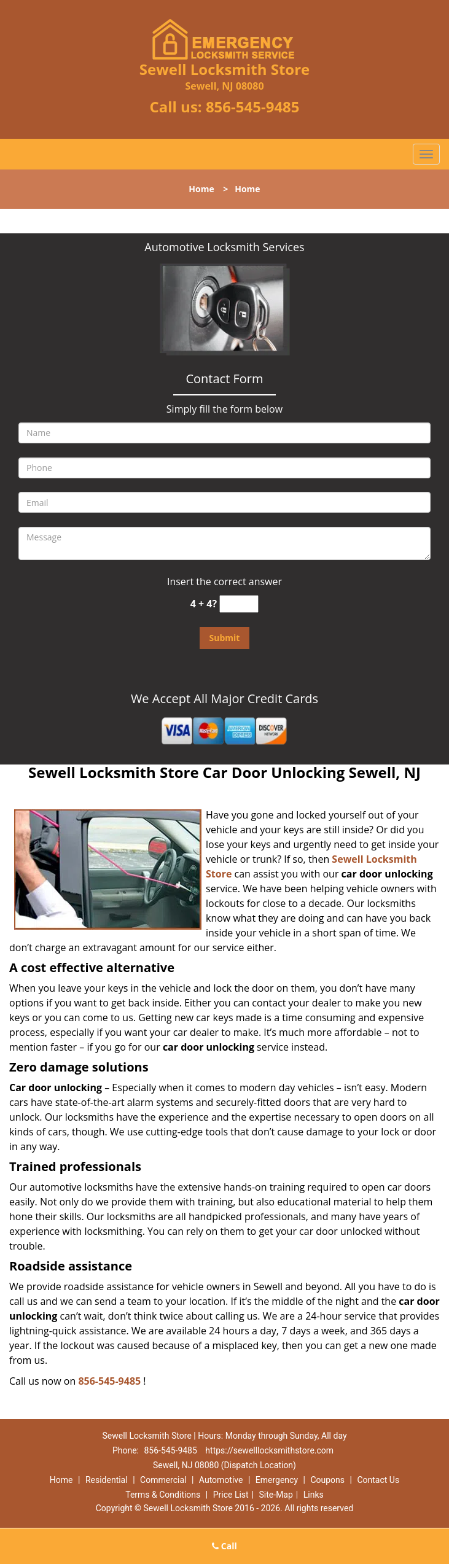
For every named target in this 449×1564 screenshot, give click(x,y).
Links (313, 1495)
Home (201, 189)
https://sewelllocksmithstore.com (269, 1450)
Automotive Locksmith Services (224, 246)
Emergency (277, 1480)
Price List (231, 1495)
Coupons (327, 1480)
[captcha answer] (239, 604)
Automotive (221, 1480)
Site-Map (276, 1495)
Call (224, 1546)
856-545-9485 (253, 106)
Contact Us (378, 1480)
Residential (106, 1480)
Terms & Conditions (162, 1495)
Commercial (163, 1480)
